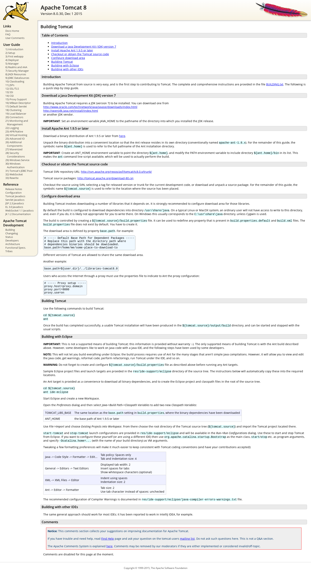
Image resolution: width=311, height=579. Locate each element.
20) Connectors (14, 117)
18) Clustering (13, 110)
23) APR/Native (14, 131)
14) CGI (9, 95)
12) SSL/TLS (12, 88)
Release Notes (13, 189)
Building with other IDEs (67, 69)
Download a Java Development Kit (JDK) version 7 (83, 46)
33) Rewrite (11, 178)
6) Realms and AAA (16, 67)
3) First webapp (14, 56)
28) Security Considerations (15, 154)
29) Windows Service (17, 160)
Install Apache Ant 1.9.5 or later (72, 50)
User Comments (14, 38)
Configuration (13, 192)
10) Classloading (14, 81)
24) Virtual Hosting (16, 135)
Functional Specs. (15, 247)
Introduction (59, 43)
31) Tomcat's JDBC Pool (18, 171)
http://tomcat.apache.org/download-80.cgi (105, 178)
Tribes (9, 251)
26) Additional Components (13, 144)
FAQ (7, 34)
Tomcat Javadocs (15, 196)
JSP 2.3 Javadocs (14, 203)
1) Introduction (14, 49)
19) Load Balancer (15, 113)
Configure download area (68, 58)
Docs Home (12, 31)
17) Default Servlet (16, 106)
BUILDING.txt (274, 84)
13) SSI (9, 92)
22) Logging (12, 128)
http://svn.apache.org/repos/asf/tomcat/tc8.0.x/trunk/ (116, 172)
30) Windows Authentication (15, 165)
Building (10, 230)
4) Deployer (12, 60)
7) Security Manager (17, 70)
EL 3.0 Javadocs (14, 207)
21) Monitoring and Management (16, 122)
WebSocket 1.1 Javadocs (19, 210)
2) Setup (10, 53)
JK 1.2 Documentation (18, 214)
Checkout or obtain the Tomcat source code (80, 54)
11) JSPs (9, 85)
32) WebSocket (14, 174)
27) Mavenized (13, 149)
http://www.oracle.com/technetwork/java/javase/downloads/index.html (90, 107)
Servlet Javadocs (14, 200)
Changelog (11, 233)
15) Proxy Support (16, 99)
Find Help (107, 544)
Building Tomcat (62, 62)
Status (9, 237)
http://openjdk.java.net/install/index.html (70, 111)
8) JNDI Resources (15, 74)
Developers (12, 240)
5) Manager (12, 63)
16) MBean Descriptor (18, 103)
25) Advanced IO (15, 138)
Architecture (12, 244)
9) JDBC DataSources (17, 78)
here (122, 136)
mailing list (187, 544)
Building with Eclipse (65, 65)
